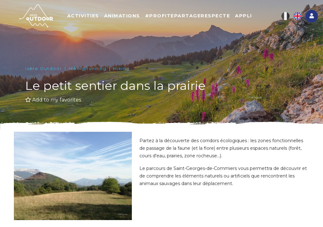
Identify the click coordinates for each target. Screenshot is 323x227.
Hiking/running (88, 68)
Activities (83, 16)
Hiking (121, 68)
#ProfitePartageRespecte (187, 16)
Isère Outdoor (43, 68)
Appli (243, 16)
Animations (122, 16)
